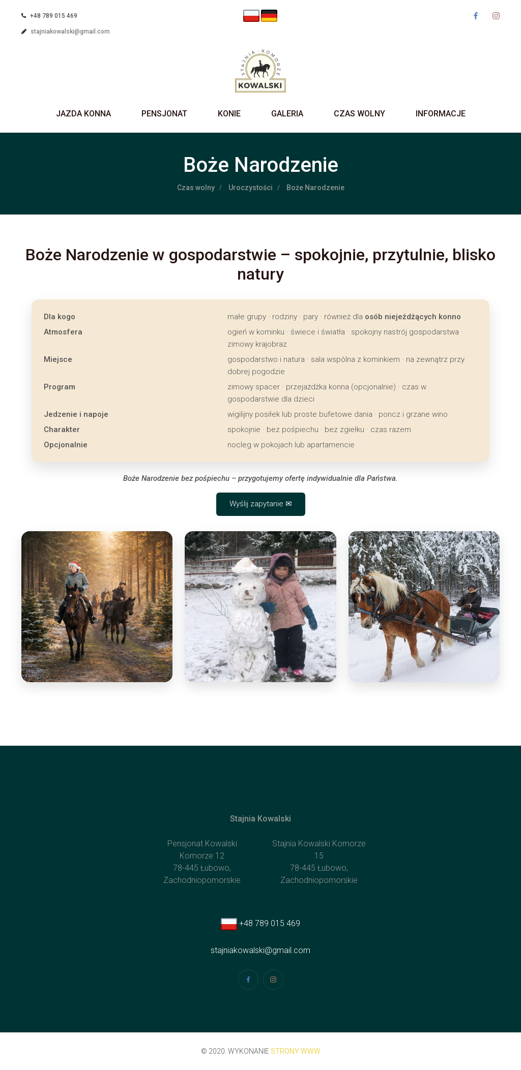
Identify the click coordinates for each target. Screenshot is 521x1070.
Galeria (287, 113)
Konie (229, 113)
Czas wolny (359, 113)
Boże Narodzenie (315, 188)
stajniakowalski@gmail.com (70, 31)
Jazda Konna (83, 113)
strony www (296, 1051)
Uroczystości (250, 188)
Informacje (441, 113)
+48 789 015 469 (260, 923)
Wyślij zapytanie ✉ (260, 503)
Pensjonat (164, 113)
